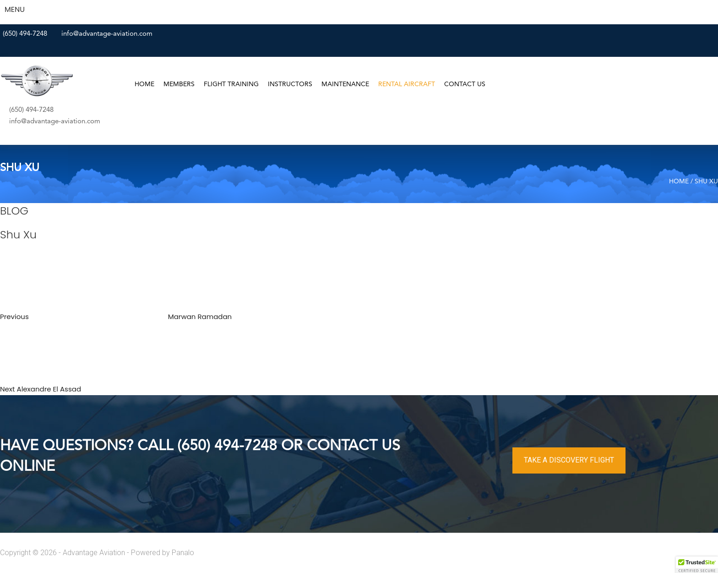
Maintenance (345, 84)
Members (179, 84)
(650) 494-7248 (25, 34)
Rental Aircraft (406, 84)
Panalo (183, 552)
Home (144, 84)
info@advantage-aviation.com (106, 34)
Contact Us (464, 84)
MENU (15, 9)
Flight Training (231, 84)
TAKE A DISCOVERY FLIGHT (569, 460)
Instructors (290, 84)
